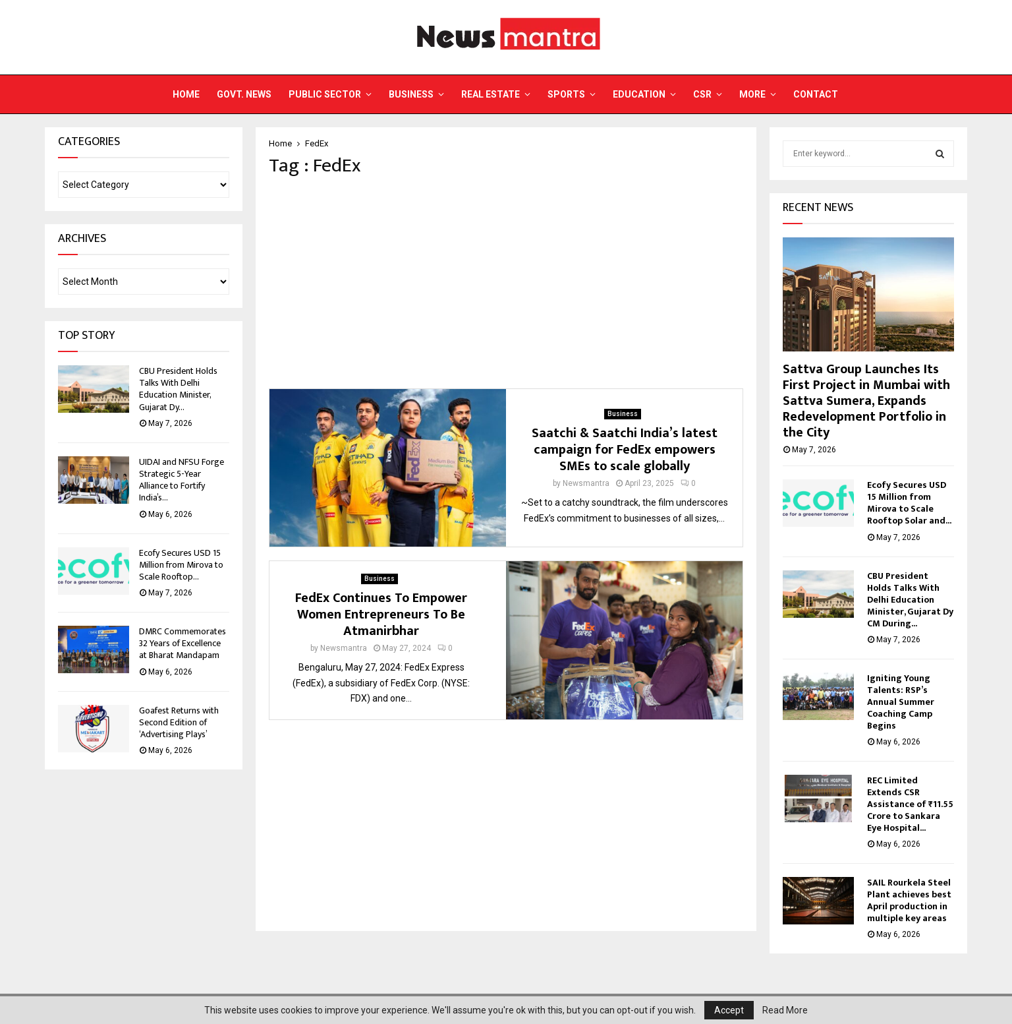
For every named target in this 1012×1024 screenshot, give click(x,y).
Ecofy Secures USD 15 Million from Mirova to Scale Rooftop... (181, 564)
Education (639, 94)
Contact (815, 94)
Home (186, 94)
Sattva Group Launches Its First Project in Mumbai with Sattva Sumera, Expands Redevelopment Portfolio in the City (866, 401)
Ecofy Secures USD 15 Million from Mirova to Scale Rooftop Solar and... (909, 502)
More (752, 94)
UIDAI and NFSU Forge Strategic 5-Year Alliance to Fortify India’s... (181, 480)
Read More (785, 1010)
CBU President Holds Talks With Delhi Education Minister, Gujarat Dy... (178, 389)
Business (411, 94)
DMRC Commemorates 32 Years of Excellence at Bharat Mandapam (182, 643)
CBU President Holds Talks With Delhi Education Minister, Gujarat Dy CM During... (910, 599)
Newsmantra (586, 483)
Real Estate (490, 94)
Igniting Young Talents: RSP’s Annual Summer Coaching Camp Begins (900, 702)
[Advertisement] (506, 283)
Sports (566, 94)
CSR (702, 94)
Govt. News (244, 94)
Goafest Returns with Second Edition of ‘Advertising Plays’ (179, 722)
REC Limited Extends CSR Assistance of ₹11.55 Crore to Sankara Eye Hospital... (910, 804)
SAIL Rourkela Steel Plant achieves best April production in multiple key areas (909, 900)
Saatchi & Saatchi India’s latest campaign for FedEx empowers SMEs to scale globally (624, 449)
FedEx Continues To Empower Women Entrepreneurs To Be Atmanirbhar (381, 614)
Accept (729, 1010)
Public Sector (325, 94)
